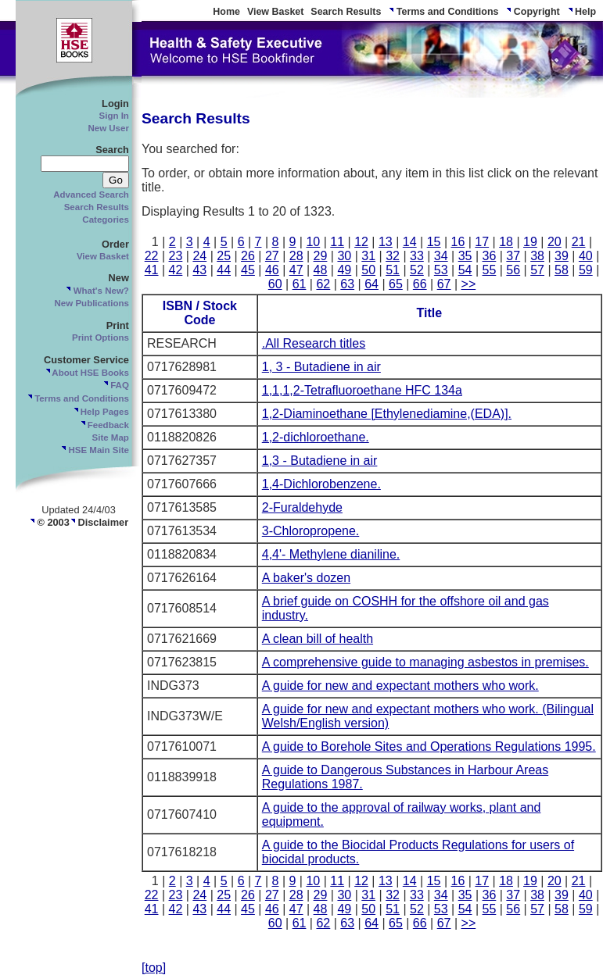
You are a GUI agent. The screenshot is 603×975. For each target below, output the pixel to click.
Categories (105, 219)
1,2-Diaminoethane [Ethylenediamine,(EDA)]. (386, 413)
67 (444, 284)
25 (224, 255)
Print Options (100, 337)
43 (199, 270)
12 (361, 241)
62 (323, 284)
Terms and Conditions (443, 11)
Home (226, 11)
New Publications (92, 303)
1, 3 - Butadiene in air (321, 366)
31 (368, 255)
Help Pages (101, 411)
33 (417, 255)
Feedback (104, 425)
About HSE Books (87, 372)
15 (434, 241)
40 (586, 255)
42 (176, 270)
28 (296, 255)
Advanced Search (91, 194)
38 (537, 255)
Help (581, 11)
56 (513, 270)
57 (537, 270)
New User (108, 128)
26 (248, 255)
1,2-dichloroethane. (315, 437)
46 (272, 270)
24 (199, 255)
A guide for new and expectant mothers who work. (400, 685)
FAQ (115, 385)
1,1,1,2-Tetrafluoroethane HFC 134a (362, 390)
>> (468, 284)
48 (321, 270)
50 (368, 270)
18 (506, 241)
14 (410, 241)
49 (344, 270)
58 (562, 270)
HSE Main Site (94, 450)
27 (272, 255)
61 (300, 284)
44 (224, 270)
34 (441, 255)
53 (441, 270)
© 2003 (49, 522)
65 (396, 284)
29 (321, 255)
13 (386, 241)
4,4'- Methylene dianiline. (331, 554)
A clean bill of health (317, 638)
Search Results (345, 11)
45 (248, 270)
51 (393, 270)
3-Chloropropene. (311, 531)
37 (513, 255)
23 (176, 255)
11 (337, 241)
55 (490, 270)
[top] (154, 967)
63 (347, 284)
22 (152, 255)
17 (482, 241)
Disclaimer (99, 522)
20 (554, 241)
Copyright (532, 11)
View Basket (275, 11)
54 (465, 270)
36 (490, 255)
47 (296, 270)
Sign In (114, 115)
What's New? (96, 290)
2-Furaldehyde (302, 507)
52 (417, 270)
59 (586, 270)
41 (152, 270)
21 (579, 241)
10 (313, 241)
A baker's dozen (306, 577)
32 (393, 255)
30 (344, 255)
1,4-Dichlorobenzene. (321, 484)
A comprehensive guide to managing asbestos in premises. (425, 662)
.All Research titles (314, 343)
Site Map (110, 437)
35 (465, 255)
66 (420, 284)
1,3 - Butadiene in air (320, 460)
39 (562, 255)
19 (530, 241)
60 (275, 284)
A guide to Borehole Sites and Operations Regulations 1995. (429, 746)
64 (371, 284)
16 (458, 241)
